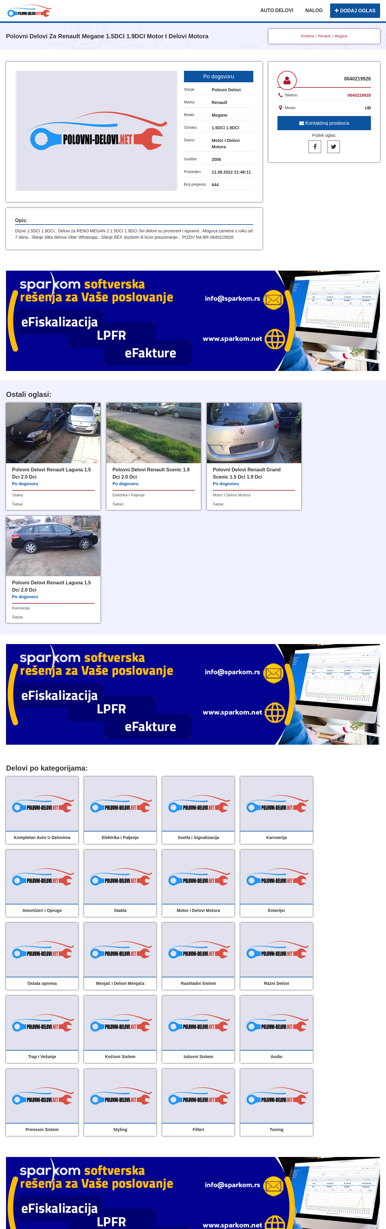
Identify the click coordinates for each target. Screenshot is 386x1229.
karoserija (306, 495)
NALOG (314, 10)
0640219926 (359, 95)
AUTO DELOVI (276, 10)
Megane (340, 36)
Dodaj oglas (212, 1096)
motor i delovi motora (220, 495)
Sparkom (200, 1151)
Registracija (212, 1123)
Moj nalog (148, 1109)
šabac (17, 504)
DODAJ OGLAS (355, 10)
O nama (208, 1109)
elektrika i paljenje (123, 495)
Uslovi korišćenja (156, 1123)
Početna (307, 36)
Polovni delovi (153, 1096)
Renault (324, 36)
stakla (17, 495)
